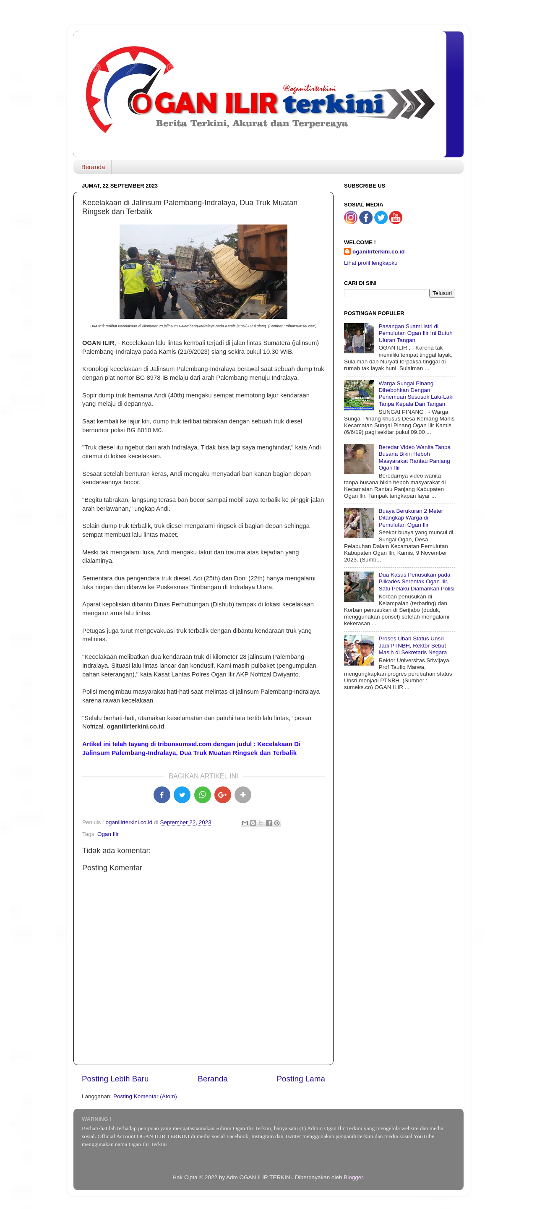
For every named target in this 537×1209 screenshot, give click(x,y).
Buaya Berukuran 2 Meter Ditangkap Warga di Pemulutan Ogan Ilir (410, 517)
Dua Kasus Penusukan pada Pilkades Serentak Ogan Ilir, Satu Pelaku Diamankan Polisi (416, 581)
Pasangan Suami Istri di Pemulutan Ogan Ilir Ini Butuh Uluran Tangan (415, 333)
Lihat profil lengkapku (371, 263)
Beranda (93, 166)
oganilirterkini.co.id (378, 251)
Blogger (353, 1177)
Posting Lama (300, 1078)
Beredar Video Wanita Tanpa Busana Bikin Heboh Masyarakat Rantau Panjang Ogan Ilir (414, 457)
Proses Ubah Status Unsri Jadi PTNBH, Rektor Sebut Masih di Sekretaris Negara (412, 645)
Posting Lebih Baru (115, 1078)
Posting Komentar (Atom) (145, 1096)
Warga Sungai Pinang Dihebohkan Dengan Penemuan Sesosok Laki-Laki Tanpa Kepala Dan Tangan (416, 393)
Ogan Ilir (108, 834)
